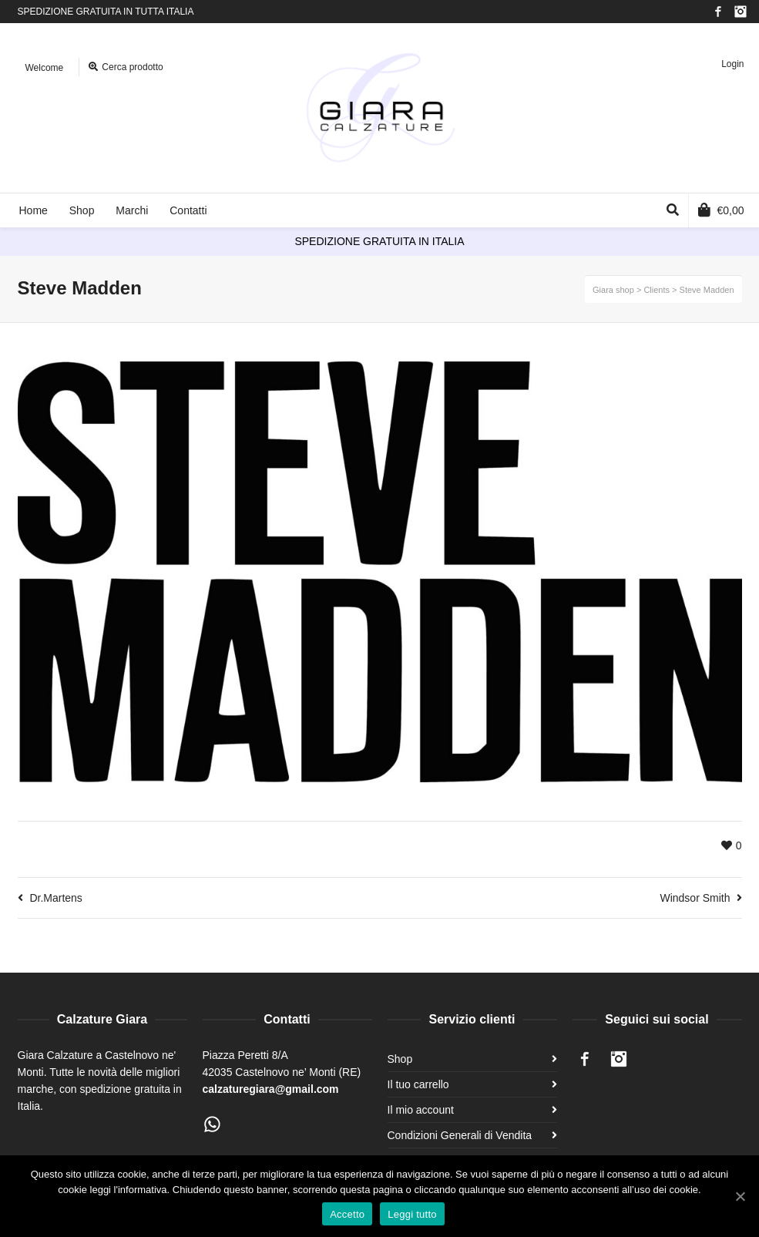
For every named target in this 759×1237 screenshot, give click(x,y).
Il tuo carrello (418, 1084)
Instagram (740, 11)
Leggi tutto (412, 1214)
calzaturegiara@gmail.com (271, 1089)
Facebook (718, 11)
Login (732, 64)
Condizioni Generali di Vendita (460, 1135)
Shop (400, 1059)
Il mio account (421, 1110)
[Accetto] (739, 1196)
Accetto (347, 1214)
